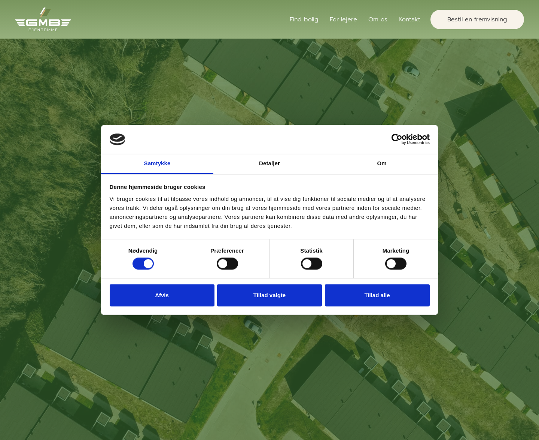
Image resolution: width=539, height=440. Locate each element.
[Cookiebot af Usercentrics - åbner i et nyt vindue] (397, 139)
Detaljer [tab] (269, 163)
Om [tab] (381, 163)
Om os (377, 19)
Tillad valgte (269, 295)
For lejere (343, 19)
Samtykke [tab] (157, 163)
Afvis (162, 295)
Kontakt (409, 19)
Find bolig (304, 19)
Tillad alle (377, 295)
